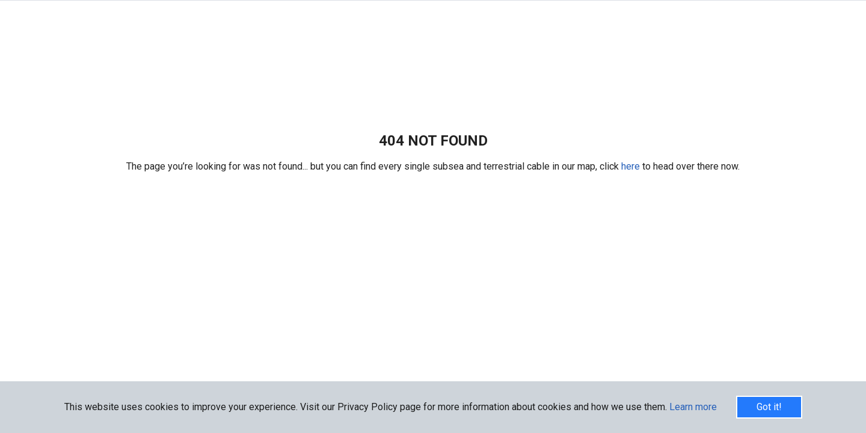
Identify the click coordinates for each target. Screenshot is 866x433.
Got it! (769, 407)
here (631, 166)
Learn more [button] (693, 407)
